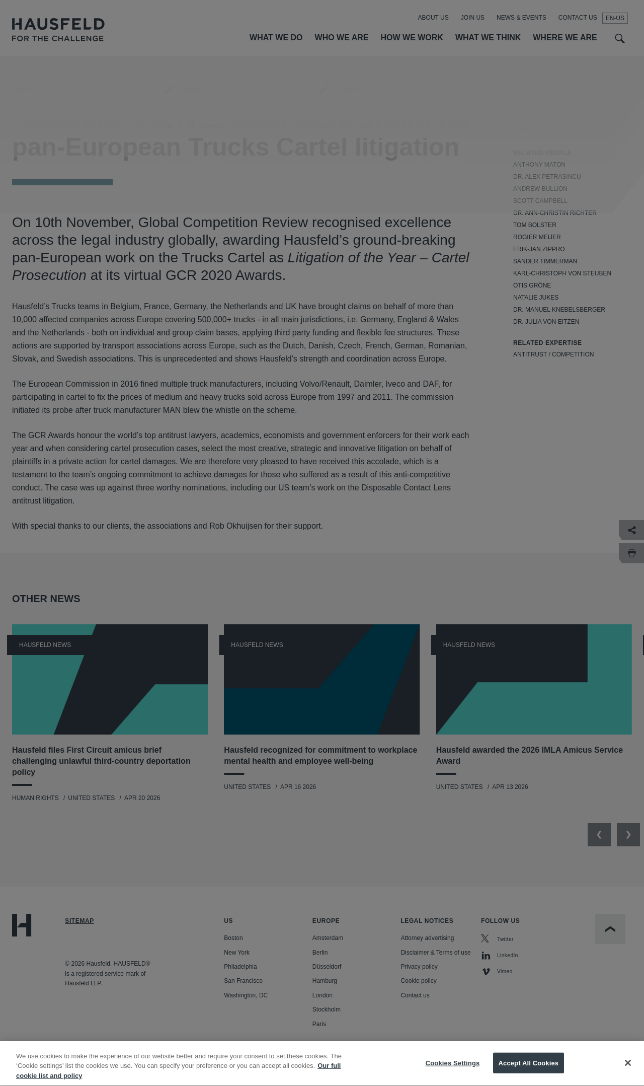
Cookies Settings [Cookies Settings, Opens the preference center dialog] (453, 1074)
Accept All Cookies (529, 1074)
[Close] (628, 1074)
